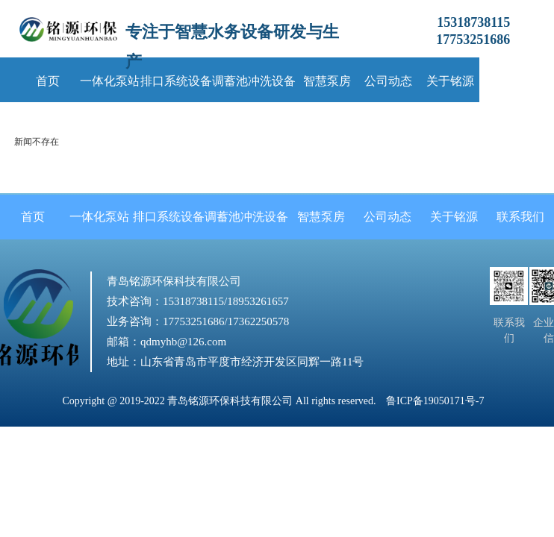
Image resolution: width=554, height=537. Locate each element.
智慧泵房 (327, 81)
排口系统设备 (176, 81)
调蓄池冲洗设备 (254, 81)
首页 (48, 81)
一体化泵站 (110, 81)
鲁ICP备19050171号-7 (435, 400)
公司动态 (388, 81)
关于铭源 (450, 81)
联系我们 (512, 81)
